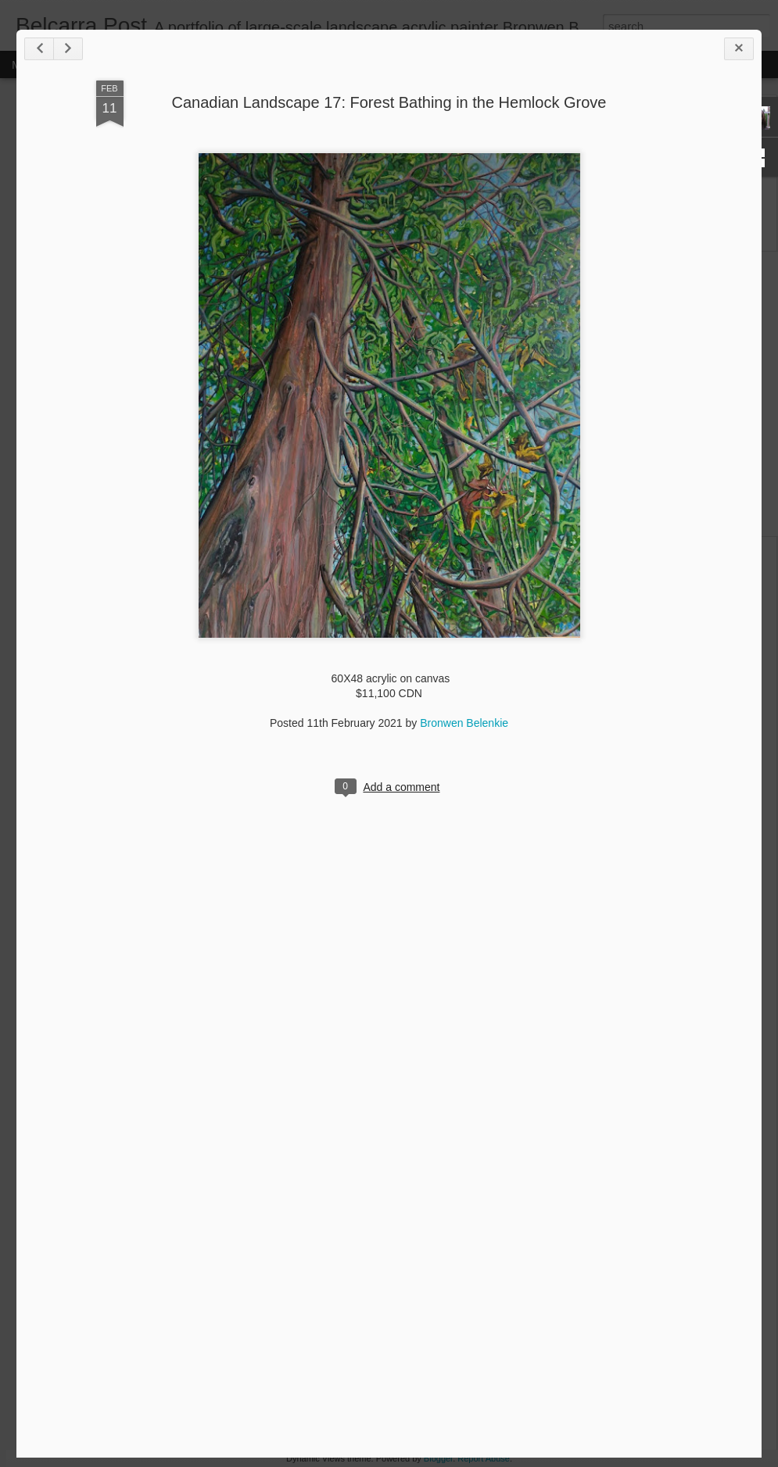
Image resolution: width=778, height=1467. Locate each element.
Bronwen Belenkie (464, 723)
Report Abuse (483, 1458)
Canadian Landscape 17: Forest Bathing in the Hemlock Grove (389, 102)
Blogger (438, 1458)
